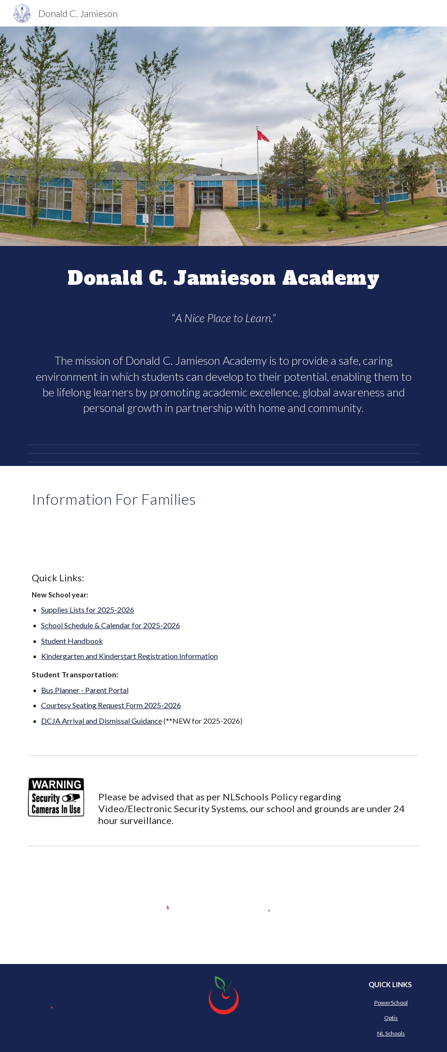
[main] (224, 276)
